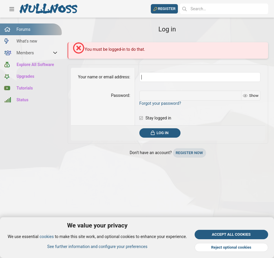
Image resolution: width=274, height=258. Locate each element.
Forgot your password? (160, 103)
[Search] (224, 9)
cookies (46, 237)
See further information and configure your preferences (97, 246)
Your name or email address (103, 77)
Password (120, 95)
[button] (12, 9)
